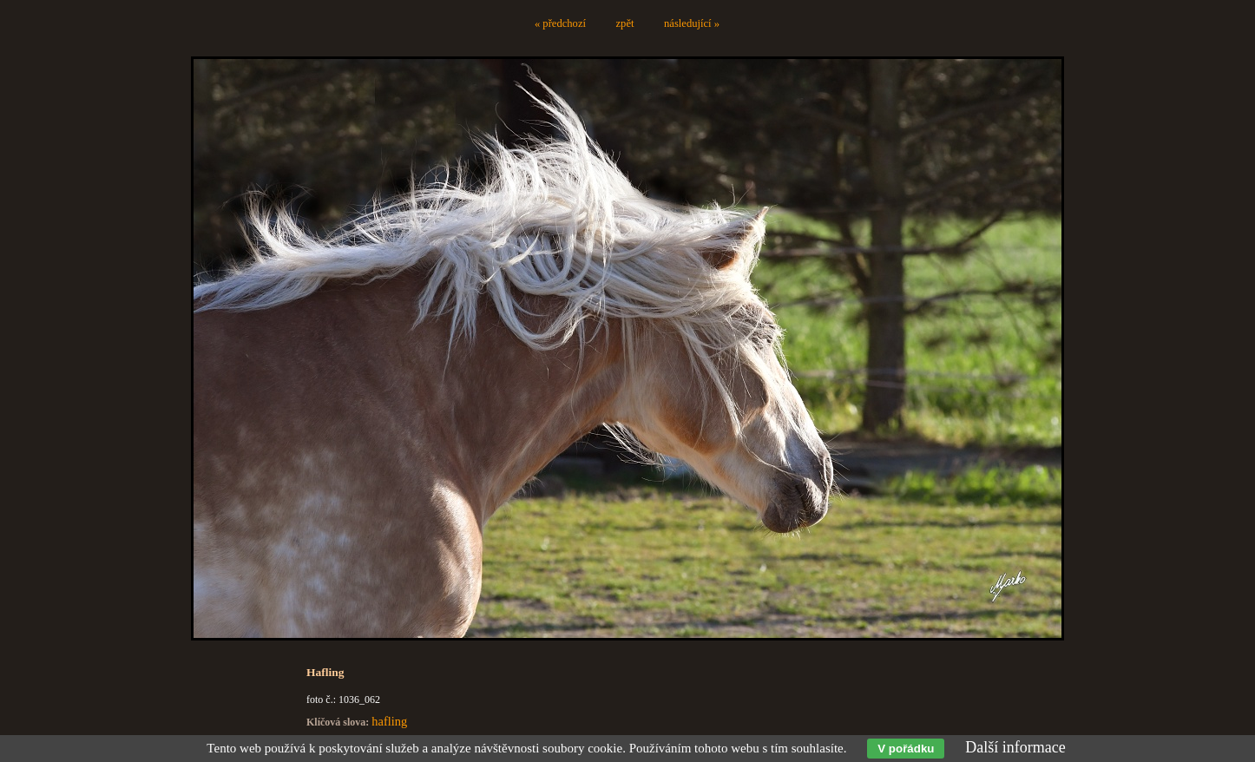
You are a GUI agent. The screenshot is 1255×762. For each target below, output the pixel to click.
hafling (389, 721)
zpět (625, 23)
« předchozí (560, 23)
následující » (691, 23)
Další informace (1015, 747)
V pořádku (905, 748)
